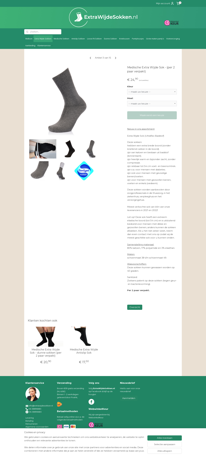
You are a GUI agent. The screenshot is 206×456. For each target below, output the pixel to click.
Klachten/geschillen (34, 430)
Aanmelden (128, 398)
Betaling (29, 421)
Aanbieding (30, 45)
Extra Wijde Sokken (43, 38)
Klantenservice (45, 45)
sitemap (95, 451)
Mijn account (165, 3)
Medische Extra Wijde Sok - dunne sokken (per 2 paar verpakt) (45, 352)
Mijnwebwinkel (136, 451)
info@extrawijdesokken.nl (41, 406)
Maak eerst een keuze (152, 115)
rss (100, 451)
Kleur (130, 86)
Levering (29, 418)
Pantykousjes (138, 38)
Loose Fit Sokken (94, 38)
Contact (29, 436)
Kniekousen (124, 38)
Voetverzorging (173, 38)
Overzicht (135, 307)
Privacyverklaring (33, 433)
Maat (130, 98)
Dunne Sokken (110, 38)
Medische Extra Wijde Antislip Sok (84, 351)
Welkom (28, 38)
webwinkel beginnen (110, 451)
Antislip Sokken (78, 38)
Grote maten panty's (155, 38)
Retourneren (31, 424)
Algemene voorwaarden (36, 427)
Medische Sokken (61, 38)
